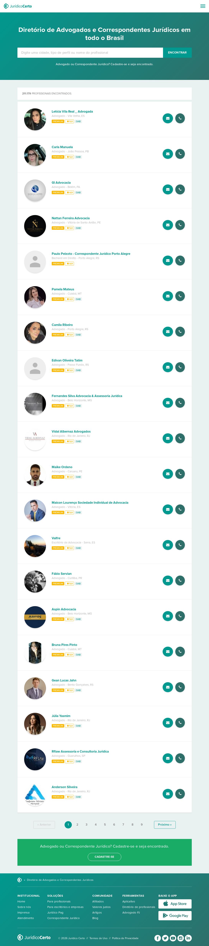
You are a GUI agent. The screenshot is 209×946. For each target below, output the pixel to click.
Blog (95, 918)
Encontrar (177, 52)
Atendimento (25, 918)
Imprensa (23, 912)
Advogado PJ (131, 912)
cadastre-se (104, 856)
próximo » (165, 825)
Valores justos (101, 907)
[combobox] (90, 53)
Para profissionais (58, 901)
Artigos (97, 912)
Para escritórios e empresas (65, 907)
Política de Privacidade (125, 938)
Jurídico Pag (55, 912)
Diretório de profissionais (138, 907)
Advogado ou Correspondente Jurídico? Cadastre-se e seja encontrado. (104, 64)
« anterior (44, 825)
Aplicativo (128, 901)
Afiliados (98, 901)
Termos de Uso (98, 938)
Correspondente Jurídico (63, 918)
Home (21, 901)
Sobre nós (24, 907)
